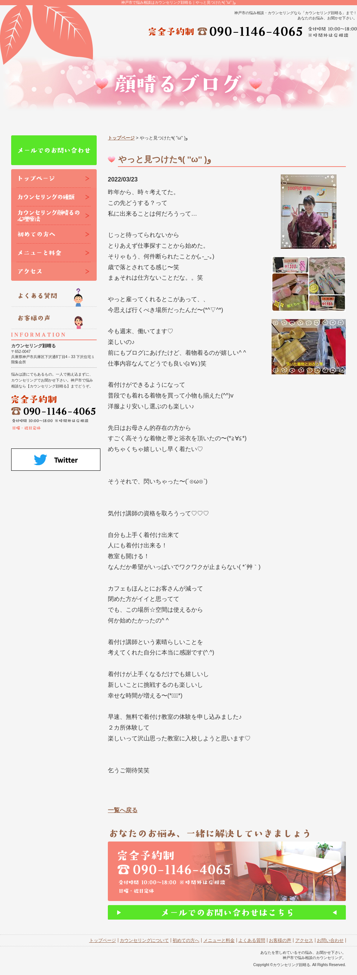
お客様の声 (280, 940)
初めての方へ (186, 940)
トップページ (121, 138)
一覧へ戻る (123, 810)
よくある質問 (251, 940)
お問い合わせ (330, 940)
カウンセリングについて (144, 940)
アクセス (304, 940)
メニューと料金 (219, 940)
